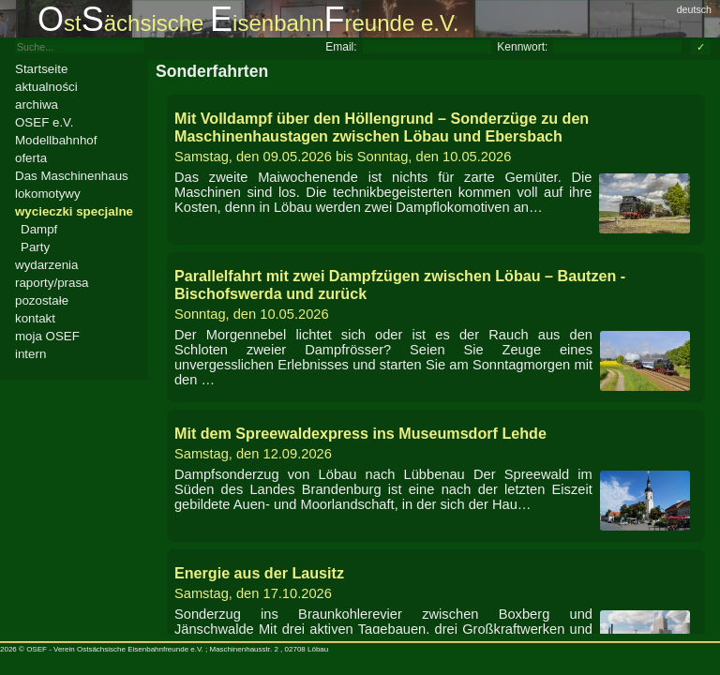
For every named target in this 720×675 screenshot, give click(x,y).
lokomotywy (48, 194)
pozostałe (41, 300)
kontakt (35, 318)
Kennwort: (522, 46)
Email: (340, 46)
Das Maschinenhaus (71, 176)
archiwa (36, 105)
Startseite (41, 69)
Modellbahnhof (56, 140)
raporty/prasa (52, 283)
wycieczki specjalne (74, 211)
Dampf (39, 229)
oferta (31, 158)
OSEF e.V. (44, 122)
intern (30, 354)
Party (35, 247)
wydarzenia (46, 265)
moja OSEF (47, 336)
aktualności (46, 87)
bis (436, 137)
